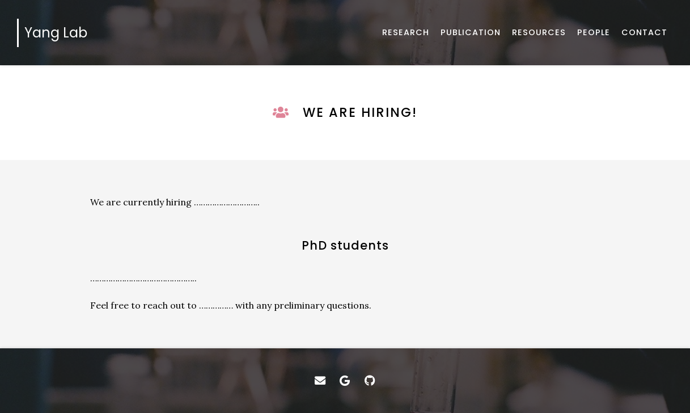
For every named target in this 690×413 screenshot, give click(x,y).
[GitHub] (369, 380)
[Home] (55, 32)
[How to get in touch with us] (644, 32)
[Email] (320, 380)
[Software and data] (539, 32)
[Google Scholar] (345, 380)
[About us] (594, 32)
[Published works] (470, 32)
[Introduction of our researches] (405, 32)
